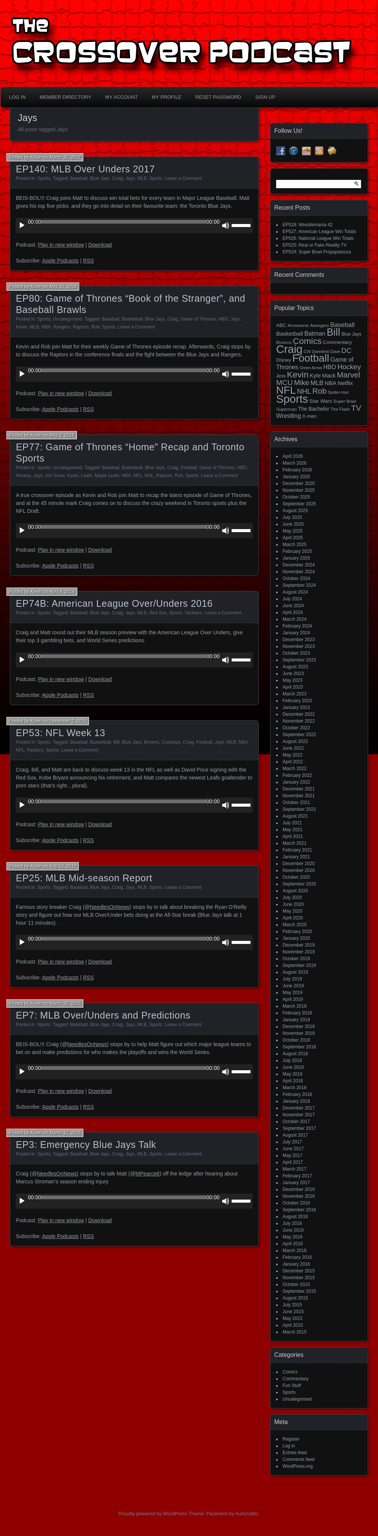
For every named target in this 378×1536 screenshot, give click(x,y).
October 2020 (296, 877)
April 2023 (293, 687)
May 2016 (293, 1237)
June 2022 (293, 748)
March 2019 (294, 1006)
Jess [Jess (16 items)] (281, 376)
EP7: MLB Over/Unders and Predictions (103, 1015)
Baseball (79, 178)
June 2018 (293, 1067)
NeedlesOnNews (109, 907)
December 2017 (299, 1108)
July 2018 (292, 1060)
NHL (149, 475)
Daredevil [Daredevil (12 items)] (320, 351)
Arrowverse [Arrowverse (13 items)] (298, 325)
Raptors (81, 327)
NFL (138, 475)
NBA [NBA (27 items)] (331, 383)
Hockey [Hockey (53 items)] (349, 367)
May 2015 (293, 1318)
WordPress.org (298, 1466)
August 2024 (295, 592)
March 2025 (294, 544)
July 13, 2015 (62, 866)
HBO (223, 319)
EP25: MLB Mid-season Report (84, 878)
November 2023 (299, 646)
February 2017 (297, 1175)
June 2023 (293, 673)
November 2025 (299, 490)
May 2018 (293, 1074)
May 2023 (293, 680)
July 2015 (292, 1304)
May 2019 (293, 992)
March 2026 (294, 463)
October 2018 (296, 1040)
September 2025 (299, 503)
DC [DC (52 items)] (346, 350)
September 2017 (299, 1128)
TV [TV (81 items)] (356, 408)
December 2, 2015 (68, 721)
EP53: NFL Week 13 (60, 732)
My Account (121, 97)
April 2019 (293, 999)
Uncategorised (67, 319)
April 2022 (293, 761)
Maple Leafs (107, 475)
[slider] (123, 222)
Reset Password (218, 97)
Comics (290, 1372)
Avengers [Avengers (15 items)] (319, 325)
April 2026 (293, 456)
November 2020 (299, 870)
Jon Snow (55, 475)
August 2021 (295, 816)
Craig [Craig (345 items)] (289, 349)
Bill (117, 742)
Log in (289, 1446)
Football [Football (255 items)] (310, 358)
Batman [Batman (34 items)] (315, 333)
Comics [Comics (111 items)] (307, 341)
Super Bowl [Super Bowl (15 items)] (344, 401)
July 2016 (292, 1223)
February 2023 (297, 700)
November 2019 (299, 951)
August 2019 (295, 972)
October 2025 (296, 497)
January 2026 (296, 476)
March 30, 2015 (65, 1003)
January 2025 (296, 558)
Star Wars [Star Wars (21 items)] (320, 401)
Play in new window (61, 245)
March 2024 (294, 619)
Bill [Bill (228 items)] (333, 332)
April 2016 (293, 1243)
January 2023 (296, 707)
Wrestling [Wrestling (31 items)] (288, 416)
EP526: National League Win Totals (318, 238)
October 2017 (296, 1121)
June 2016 (293, 1230)
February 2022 (297, 775)
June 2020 (293, 904)
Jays (130, 178)
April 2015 (293, 1325)
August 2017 (295, 1135)
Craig (117, 178)
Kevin (36, 157)
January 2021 (296, 856)
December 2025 (299, 483)
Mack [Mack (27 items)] (329, 375)
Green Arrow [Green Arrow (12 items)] (311, 367)
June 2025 (293, 524)
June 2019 (293, 985)
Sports (44, 178)
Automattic (246, 1513)
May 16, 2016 (63, 286)
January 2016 (296, 1264)
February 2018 (297, 1094)
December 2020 (299, 863)
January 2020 (296, 938)
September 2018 (299, 1047)
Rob (95, 327)
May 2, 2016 (61, 435)
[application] (134, 225)
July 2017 (292, 1142)
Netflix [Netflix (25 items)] (345, 383)
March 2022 (294, 768)
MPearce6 (147, 1174)
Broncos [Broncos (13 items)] (284, 342)
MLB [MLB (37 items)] (316, 383)
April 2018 (293, 1080)
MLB (142, 178)
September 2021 (299, 809)
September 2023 (299, 660)
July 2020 (292, 897)
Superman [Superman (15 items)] (286, 409)
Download (100, 245)
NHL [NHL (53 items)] (304, 391)
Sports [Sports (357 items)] (292, 399)
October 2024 (296, 578)
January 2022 (296, 782)
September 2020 (299, 884)
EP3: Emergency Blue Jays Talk (86, 1144)
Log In (17, 97)
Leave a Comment (183, 178)
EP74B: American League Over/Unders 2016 (114, 603)
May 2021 (293, 829)
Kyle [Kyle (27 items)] (315, 375)
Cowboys (171, 742)
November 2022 (299, 721)
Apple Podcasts (60, 261)
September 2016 (299, 1209)
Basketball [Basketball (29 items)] (289, 333)
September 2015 (299, 1291)
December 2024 (299, 565)
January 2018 (296, 1101)
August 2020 (295, 890)
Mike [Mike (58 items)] (301, 383)
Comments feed (299, 1459)
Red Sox (157, 612)
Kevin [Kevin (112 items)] (297, 374)
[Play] (22, 225)
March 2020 (294, 924)
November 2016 (299, 1196)
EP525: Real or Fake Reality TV (315, 245)
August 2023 (295, 666)
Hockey (23, 475)
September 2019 (299, 965)
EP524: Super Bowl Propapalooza (317, 252)
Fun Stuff (292, 1385)
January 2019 (296, 1019)
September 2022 (299, 734)
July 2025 (292, 517)
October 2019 (296, 958)
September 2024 (299, 585)
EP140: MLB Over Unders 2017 (85, 169)
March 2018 (294, 1087)
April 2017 (293, 1162)
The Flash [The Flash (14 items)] (340, 409)
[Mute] (225, 225)
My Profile (166, 97)
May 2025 (293, 531)
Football (189, 467)
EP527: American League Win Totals (319, 231)
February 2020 (297, 931)
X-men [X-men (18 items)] (309, 416)
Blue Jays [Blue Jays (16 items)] (351, 334)
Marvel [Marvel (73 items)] (348, 374)
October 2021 (296, 802)
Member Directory (65, 97)
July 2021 (292, 823)
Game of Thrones (198, 319)
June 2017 (293, 1148)
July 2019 (292, 979)
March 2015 (294, 1332)
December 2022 (299, 714)
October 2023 (296, 653)
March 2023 (294, 694)
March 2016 (294, 1250)
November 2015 (299, 1277)
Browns (151, 742)
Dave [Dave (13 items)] (335, 351)
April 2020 (293, 918)
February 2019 (297, 1013)
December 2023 (299, 639)
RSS (88, 261)
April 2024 (293, 612)
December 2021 (299, 789)
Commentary (296, 1378)
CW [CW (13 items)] (307, 351)
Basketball (132, 319)
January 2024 (296, 632)
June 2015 (293, 1311)
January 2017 (296, 1182)
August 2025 (295, 510)
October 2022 (296, 727)
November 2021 (299, 795)
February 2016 (297, 1257)
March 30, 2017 (65, 157)
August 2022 (295, 741)
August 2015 (295, 1298)
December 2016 (299, 1189)
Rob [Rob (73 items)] (319, 391)
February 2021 (297, 850)
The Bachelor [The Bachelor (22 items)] (313, 409)
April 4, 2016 (62, 591)
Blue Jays (100, 178)
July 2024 (292, 599)
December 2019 (299, 945)
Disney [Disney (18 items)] (283, 360)
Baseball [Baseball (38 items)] (342, 324)
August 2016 (295, 1216)
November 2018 (299, 1033)
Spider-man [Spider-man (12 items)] (338, 392)
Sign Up (265, 97)
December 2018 (299, 1026)
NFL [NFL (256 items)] (286, 390)
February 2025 (297, 551)
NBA (46, 327)
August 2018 (295, 1053)
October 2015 (296, 1284)
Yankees (193, 612)
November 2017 (299, 1114)
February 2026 (297, 470)
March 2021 (294, 843)
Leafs (86, 475)
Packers (35, 750)
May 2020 (293, 911)
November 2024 (299, 571)
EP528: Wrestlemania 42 (308, 224)
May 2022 (293, 755)
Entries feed (295, 1452)
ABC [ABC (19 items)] (281, 325)
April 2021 (293, 836)
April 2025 (293, 537)
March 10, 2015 (65, 1133)
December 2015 (299, 1271)
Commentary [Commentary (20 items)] (337, 342)
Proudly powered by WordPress (152, 1513)
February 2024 (297, 626)
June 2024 (293, 605)
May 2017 (293, 1155)
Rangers (61, 327)
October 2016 (296, 1203)
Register (291, 1439)
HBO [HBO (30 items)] (329, 367)
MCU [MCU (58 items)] (284, 383)
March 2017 (294, 1169)
